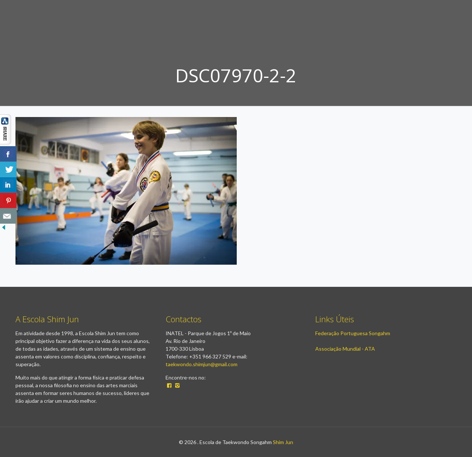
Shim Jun (283, 442)
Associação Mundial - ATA (345, 349)
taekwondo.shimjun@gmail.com (201, 364)
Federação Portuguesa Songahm (352, 333)
